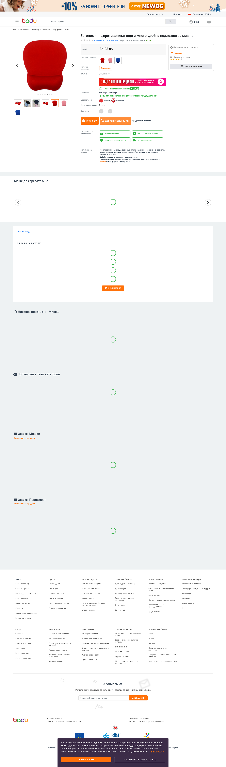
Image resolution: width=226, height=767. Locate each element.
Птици (151, 639)
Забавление (20, 648)
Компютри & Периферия (41, 30)
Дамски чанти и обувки (91, 584)
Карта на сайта (21, 598)
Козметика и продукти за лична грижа (128, 634)
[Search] (107, 21)
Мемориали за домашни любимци (162, 662)
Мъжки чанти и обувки (91, 589)
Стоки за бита (154, 595)
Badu (15, 30)
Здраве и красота (123, 629)
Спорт (18, 629)
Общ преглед (23, 231)
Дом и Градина (155, 579)
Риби (150, 634)
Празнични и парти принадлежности (156, 606)
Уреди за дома (154, 612)
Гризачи (151, 643)
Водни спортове (22, 653)
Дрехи (52, 579)
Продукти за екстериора (59, 634)
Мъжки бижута (188, 603)
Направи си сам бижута (191, 584)
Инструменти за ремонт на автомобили (60, 644)
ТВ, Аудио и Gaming (90, 634)
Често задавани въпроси (25, 594)
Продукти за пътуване (58, 650)
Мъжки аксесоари (56, 598)
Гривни (185, 608)
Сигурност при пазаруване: (87, 132)
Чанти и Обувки (89, 579)
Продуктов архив (22, 603)
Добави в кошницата (115, 121)
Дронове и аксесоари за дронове (95, 643)
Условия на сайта (54, 718)
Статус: (84, 74)
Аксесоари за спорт (23, 643)
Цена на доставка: (89, 105)
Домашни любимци (157, 629)
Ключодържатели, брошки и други (196, 589)
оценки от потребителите (106, 40)
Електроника (24, 30)
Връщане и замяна (23, 618)
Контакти (19, 608)
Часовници (186, 594)
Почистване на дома (157, 584)
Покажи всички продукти (24, 438)
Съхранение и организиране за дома (161, 589)
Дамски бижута (188, 598)
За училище (120, 610)
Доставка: (85, 93)
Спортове (19, 634)
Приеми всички (86, 760)
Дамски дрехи (54, 584)
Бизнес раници (88, 598)
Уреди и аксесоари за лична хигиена (126, 641)
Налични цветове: (88, 58)
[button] (17, 21)
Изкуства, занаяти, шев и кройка (161, 600)
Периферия (57, 30)
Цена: (84, 49)
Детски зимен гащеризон (59, 603)
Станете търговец (22, 589)
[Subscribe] (103, 697)
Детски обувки (121, 589)
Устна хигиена (121, 647)
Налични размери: (85, 68)
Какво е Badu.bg (22, 584)
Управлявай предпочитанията (140, 760)
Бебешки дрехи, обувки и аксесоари (125, 599)
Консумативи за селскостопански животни (162, 656)
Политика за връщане (139, 718)
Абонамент (138, 698)
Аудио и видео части (90, 655)
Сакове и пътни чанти (91, 594)
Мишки (67, 30)
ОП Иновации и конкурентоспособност (146, 721)
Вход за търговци (155, 14)
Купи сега (89, 121)
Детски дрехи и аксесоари (125, 584)
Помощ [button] (178, 14)
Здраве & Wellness (122, 657)
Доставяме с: (86, 100)
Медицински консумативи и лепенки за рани (126, 662)
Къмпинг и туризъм (23, 639)
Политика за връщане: (86, 151)
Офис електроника (89, 660)
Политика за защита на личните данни (64, 721)
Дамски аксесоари (56, 594)
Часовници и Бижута (191, 579)
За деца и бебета (123, 579)
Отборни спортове (23, 658)
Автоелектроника (56, 662)
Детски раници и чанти (124, 594)
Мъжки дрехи (54, 589)
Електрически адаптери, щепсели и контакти (96, 649)
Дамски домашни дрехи (58, 608)
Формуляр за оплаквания (26, 613)
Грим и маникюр (122, 652)
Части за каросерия (57, 639)
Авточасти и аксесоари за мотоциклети (59, 656)
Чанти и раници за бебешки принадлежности (93, 604)
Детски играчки (121, 605)
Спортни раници (88, 610)
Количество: (86, 111)
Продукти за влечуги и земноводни (157, 649)
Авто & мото (54, 629)
